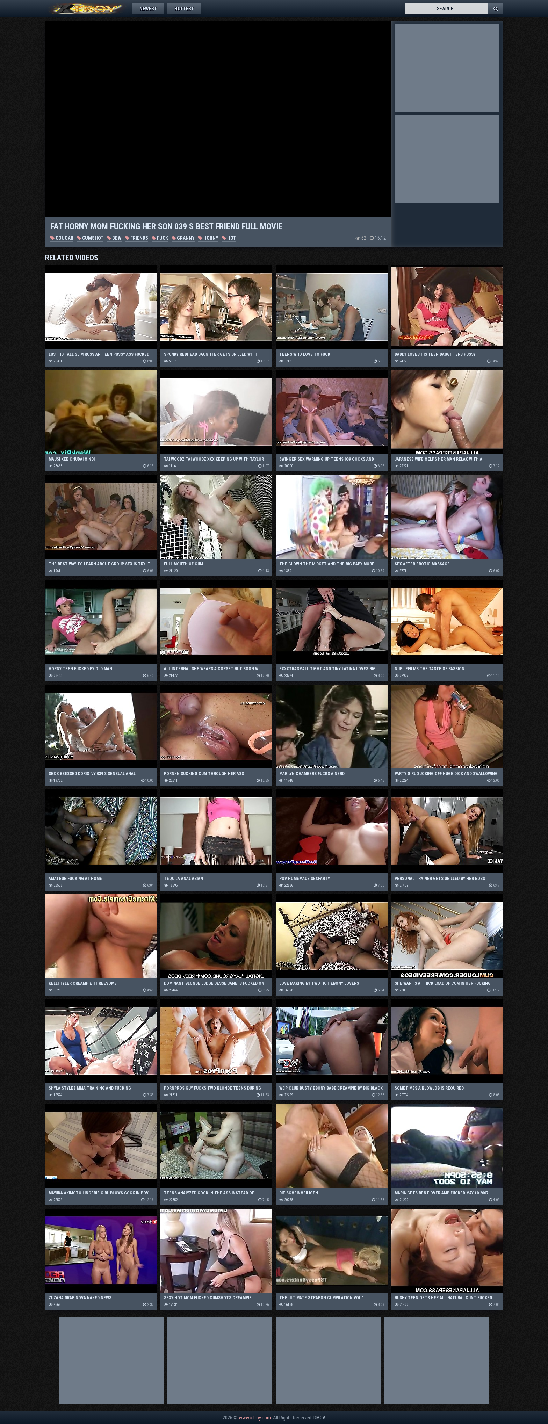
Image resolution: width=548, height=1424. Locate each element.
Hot (229, 238)
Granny (183, 238)
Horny (208, 238)
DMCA (319, 1418)
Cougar (61, 238)
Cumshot (90, 238)
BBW (114, 238)
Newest (148, 9)
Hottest (184, 9)
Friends (136, 238)
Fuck (160, 238)
